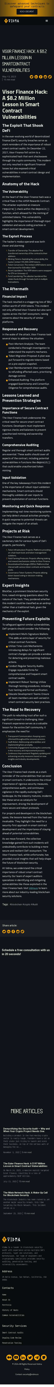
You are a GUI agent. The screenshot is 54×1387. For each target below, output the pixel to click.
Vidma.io (33, 888)
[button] (46, 21)
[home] (11, 21)
